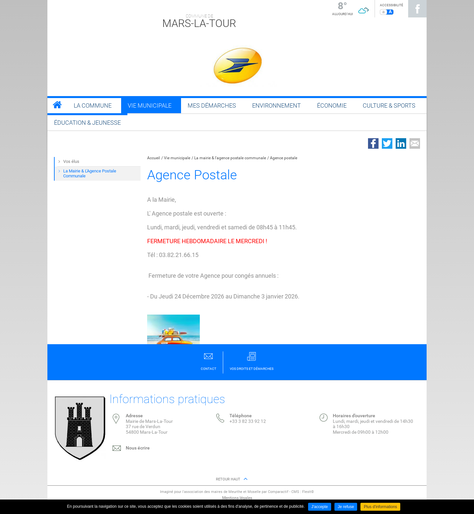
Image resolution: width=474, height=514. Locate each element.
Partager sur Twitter (387, 143)
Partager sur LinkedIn (401, 143)
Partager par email (414, 143)
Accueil (153, 158)
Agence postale (283, 158)
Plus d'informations (380, 506)
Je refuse (346, 506)
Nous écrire (138, 447)
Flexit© (308, 492)
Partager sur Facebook (373, 143)
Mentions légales (237, 498)
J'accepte (319, 506)
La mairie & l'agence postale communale (230, 158)
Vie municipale (177, 158)
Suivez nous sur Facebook (417, 8)
